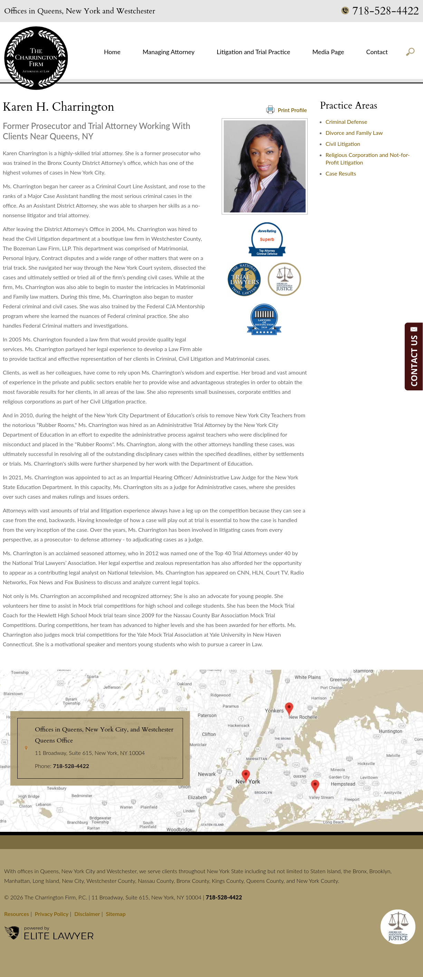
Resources (16, 913)
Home (112, 52)
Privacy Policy (52, 913)
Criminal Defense (346, 121)
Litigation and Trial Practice (253, 52)
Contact (377, 52)
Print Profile (286, 110)
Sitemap (115, 913)
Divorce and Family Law (354, 132)
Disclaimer (87, 913)
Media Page (328, 52)
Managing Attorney (169, 52)
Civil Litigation (343, 143)
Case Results (341, 173)
